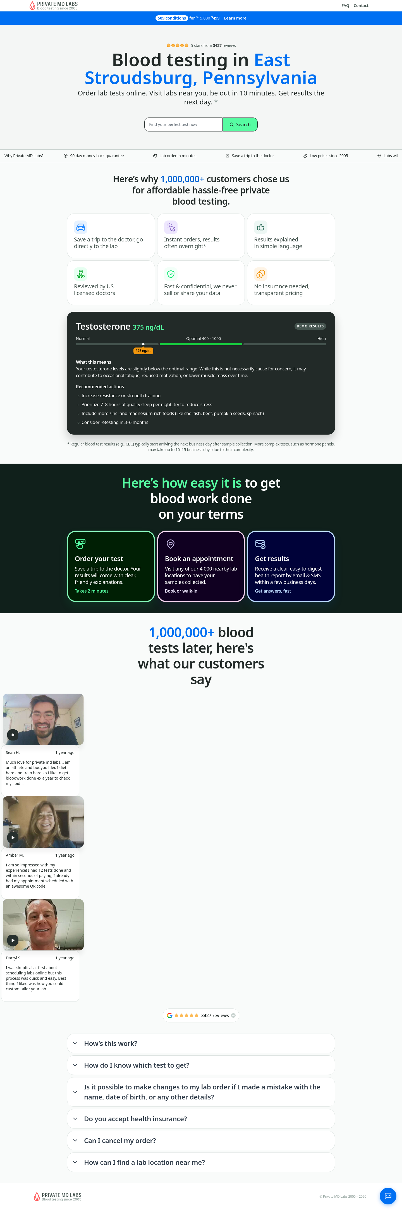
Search (239, 124)
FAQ (345, 5)
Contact (361, 5)
